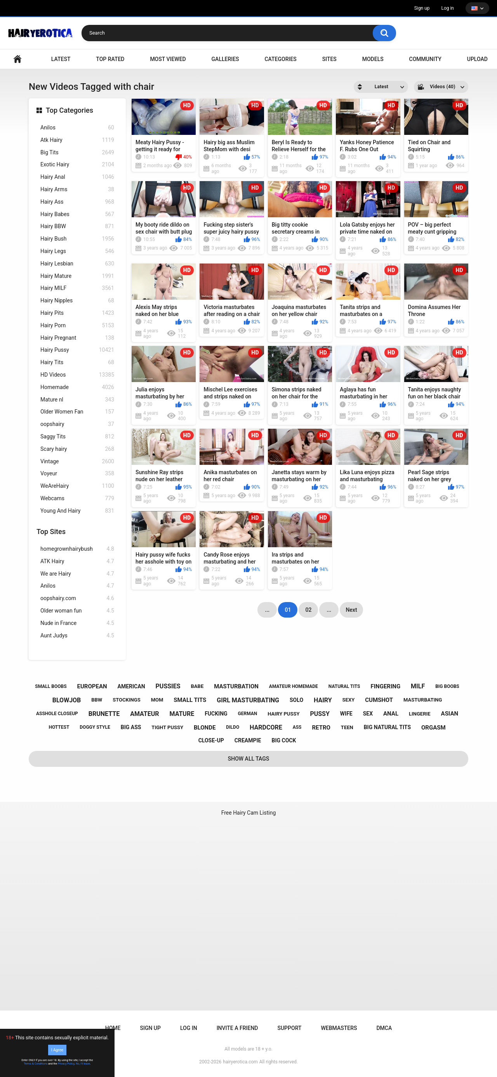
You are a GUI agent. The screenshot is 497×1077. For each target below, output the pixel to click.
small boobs (50, 686)
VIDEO (17, 59)
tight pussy (167, 727)
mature (182, 713)
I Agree (57, 1050)
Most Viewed (168, 59)
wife (346, 713)
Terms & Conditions (35, 1063)
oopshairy (77, 424)
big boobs (447, 686)
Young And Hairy (77, 511)
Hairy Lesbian (77, 263)
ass (297, 727)
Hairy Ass (77, 202)
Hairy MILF (77, 288)
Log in (447, 8)
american (131, 686)
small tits (190, 699)
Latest (61, 59)
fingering (385, 686)
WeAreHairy (77, 486)
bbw (96, 700)
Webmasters (339, 1028)
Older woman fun (77, 610)
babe (197, 686)
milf (418, 686)
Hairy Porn (77, 325)
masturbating (422, 700)
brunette (104, 713)
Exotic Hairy (77, 164)
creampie (248, 740)
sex (368, 713)
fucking (216, 713)
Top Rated (110, 59)
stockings (126, 700)
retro (321, 727)
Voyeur (77, 473)
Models (373, 59)
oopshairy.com (77, 598)
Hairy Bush (77, 239)
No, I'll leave (83, 1063)
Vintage (77, 461)
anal (390, 713)
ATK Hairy (77, 561)
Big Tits (77, 152)
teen (347, 727)
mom (157, 700)
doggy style (95, 727)
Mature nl (77, 399)
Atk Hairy (77, 140)
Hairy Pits (77, 313)
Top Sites (51, 531)
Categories (280, 59)
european (92, 686)
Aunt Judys (77, 635)
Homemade (77, 387)
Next (351, 610)
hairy (323, 700)
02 (308, 610)
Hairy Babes (77, 214)
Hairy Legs (77, 251)
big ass (131, 727)
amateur (144, 713)
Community (425, 59)
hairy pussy (283, 714)
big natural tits (387, 727)
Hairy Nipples (77, 300)
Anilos (77, 127)
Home (113, 1028)
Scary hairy (77, 449)
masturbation (236, 686)
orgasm (433, 727)
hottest (59, 727)
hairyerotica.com (240, 1062)
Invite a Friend (237, 1028)
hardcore (266, 727)
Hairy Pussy (77, 350)
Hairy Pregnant (77, 338)
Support (289, 1028)
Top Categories (69, 110)
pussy (319, 713)
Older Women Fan (77, 411)
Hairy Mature (77, 276)
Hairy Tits (77, 362)
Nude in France (77, 623)
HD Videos (77, 375)
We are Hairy (77, 574)
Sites (329, 59)
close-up (211, 740)
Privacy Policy (66, 1063)
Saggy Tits (77, 436)
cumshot (379, 699)
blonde (204, 727)
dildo (232, 727)
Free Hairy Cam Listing (248, 813)
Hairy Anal (77, 177)
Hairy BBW (77, 226)
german (247, 713)
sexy (348, 700)
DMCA (384, 1028)
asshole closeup (57, 713)
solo (296, 700)
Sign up (422, 8)
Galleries (225, 59)
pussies (168, 686)
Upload (477, 59)
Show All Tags (248, 759)
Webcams (77, 498)
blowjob (66, 700)
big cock (283, 740)
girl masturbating (248, 700)
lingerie (420, 714)
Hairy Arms (77, 189)
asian (450, 713)
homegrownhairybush (77, 549)
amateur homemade (293, 686)
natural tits (344, 686)
